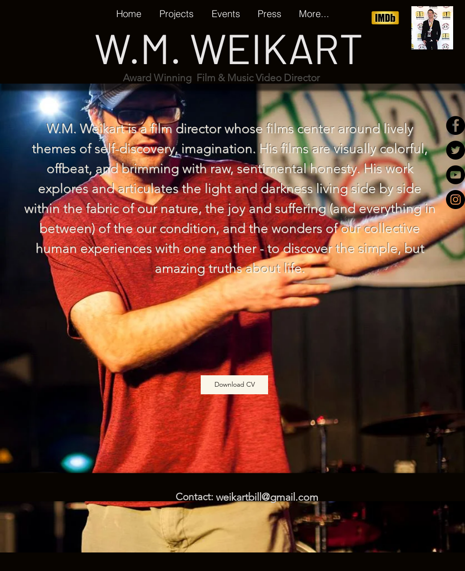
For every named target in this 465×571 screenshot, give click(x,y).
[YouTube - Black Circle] (455, 174)
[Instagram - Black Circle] (455, 199)
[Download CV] (234, 384)
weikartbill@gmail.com (267, 497)
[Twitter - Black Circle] (455, 150)
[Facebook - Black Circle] (455, 125)
